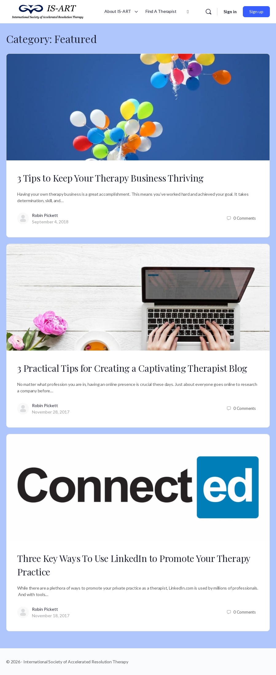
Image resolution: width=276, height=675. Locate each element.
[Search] (208, 11)
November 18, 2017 (50, 615)
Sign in (230, 11)
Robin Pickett (45, 215)
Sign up (256, 11)
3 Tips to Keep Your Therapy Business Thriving (110, 178)
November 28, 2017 (50, 411)
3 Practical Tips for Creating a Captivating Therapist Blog (132, 368)
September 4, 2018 (50, 221)
